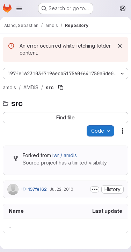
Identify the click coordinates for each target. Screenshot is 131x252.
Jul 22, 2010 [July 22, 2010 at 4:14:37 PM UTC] (61, 189)
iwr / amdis (64, 155)
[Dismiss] (120, 46)
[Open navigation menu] (19, 8)
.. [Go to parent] (10, 226)
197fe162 (34, 189)
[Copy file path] (60, 87)
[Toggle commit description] (94, 189)
